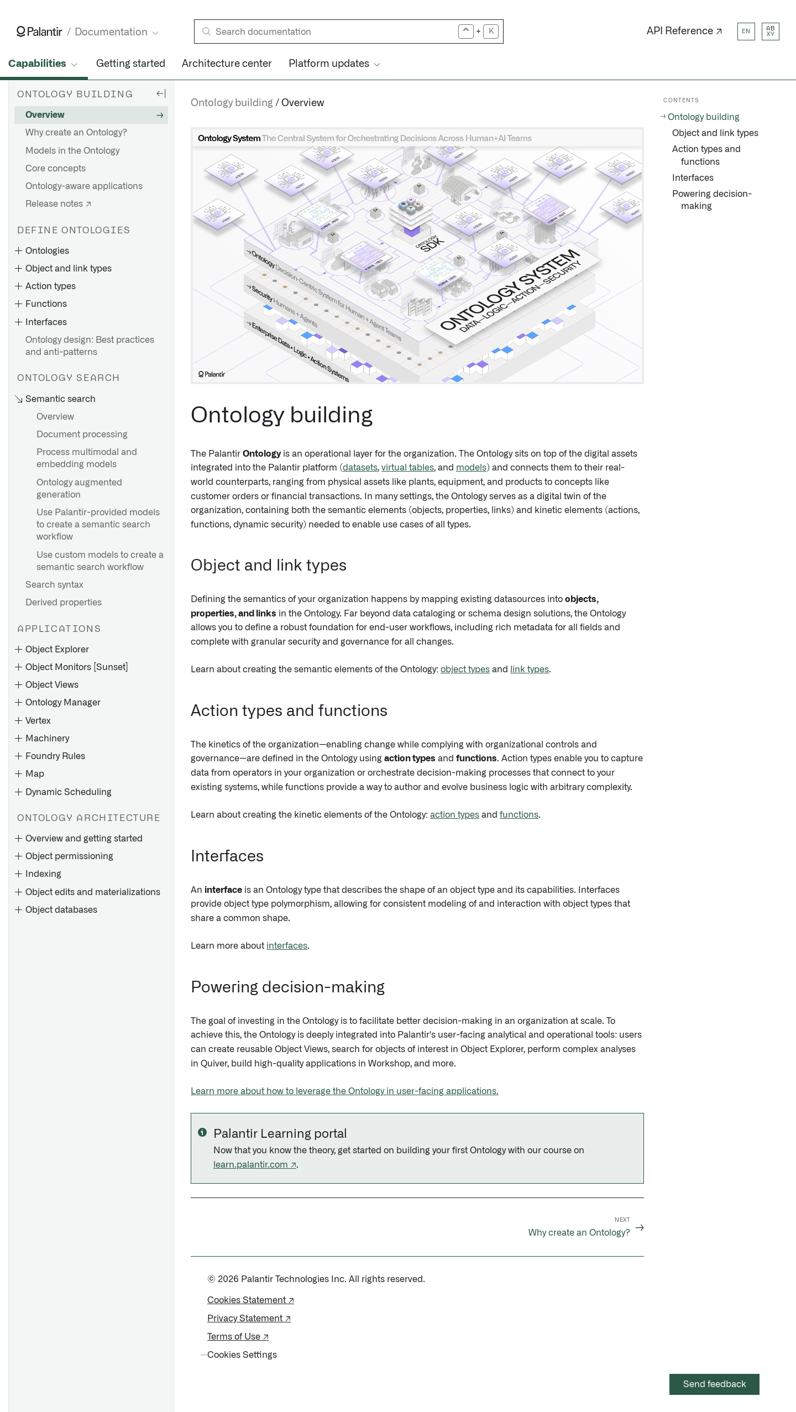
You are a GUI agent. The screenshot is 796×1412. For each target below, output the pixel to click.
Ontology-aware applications (84, 186)
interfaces (286, 946)
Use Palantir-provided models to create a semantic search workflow (98, 524)
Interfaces (693, 178)
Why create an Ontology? (76, 132)
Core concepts (55, 168)
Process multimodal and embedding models (86, 458)
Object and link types (715, 133)
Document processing (82, 434)
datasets (360, 467)
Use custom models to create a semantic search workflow (100, 561)
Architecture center (227, 64)
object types (465, 669)
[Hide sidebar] (161, 93)
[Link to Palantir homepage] (39, 31)
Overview (45, 115)
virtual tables (407, 467)
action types (454, 814)
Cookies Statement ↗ (250, 1300)
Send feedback (714, 1384)
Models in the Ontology (72, 151)
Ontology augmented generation (79, 488)
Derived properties (63, 602)
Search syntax (54, 585)
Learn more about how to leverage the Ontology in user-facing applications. (345, 1091)
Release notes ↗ (58, 204)
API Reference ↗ (684, 31)
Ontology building (232, 103)
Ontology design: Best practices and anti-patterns (89, 346)
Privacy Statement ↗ (249, 1318)
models (471, 467)
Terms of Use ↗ (238, 1336)
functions (519, 814)
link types (529, 669)
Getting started (130, 64)
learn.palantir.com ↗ (254, 1164)
